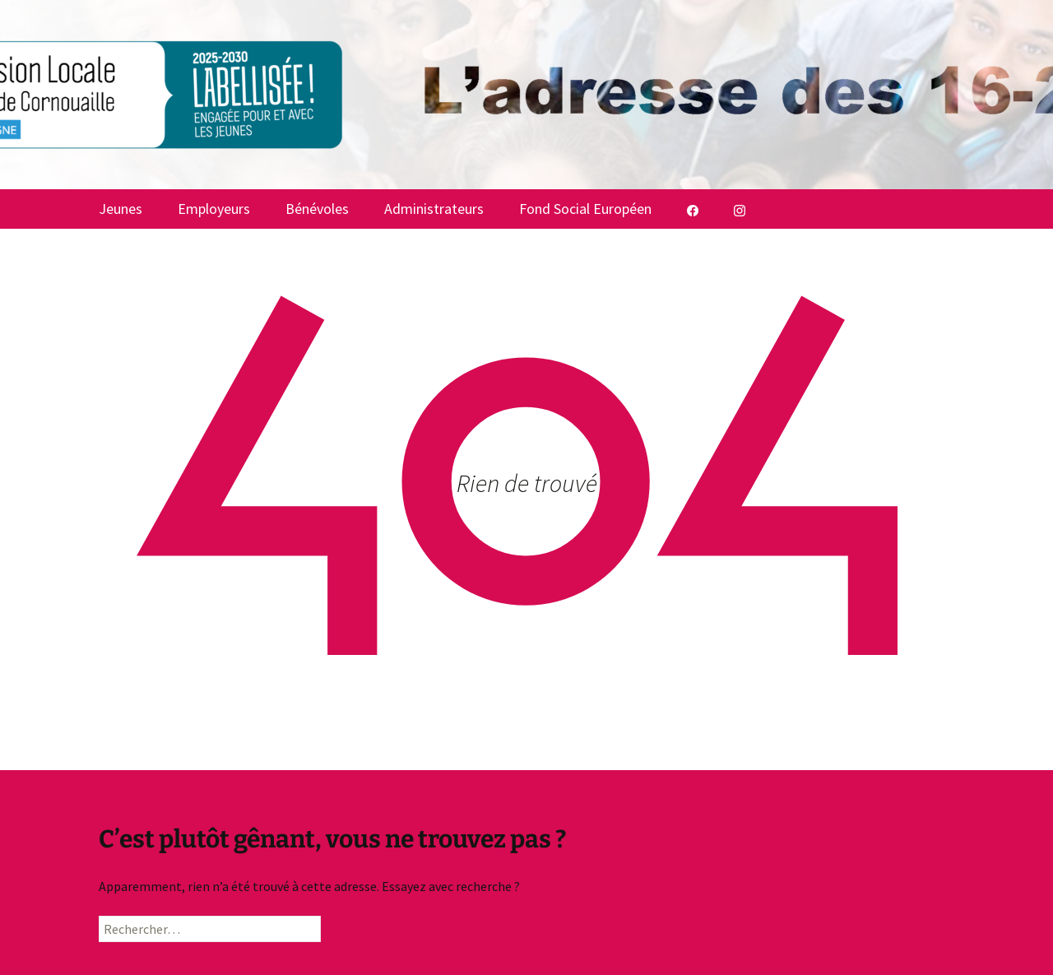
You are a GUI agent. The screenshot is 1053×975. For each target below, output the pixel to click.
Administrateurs (434, 208)
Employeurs (214, 208)
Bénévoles (317, 208)
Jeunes (120, 208)
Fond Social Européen (585, 208)
